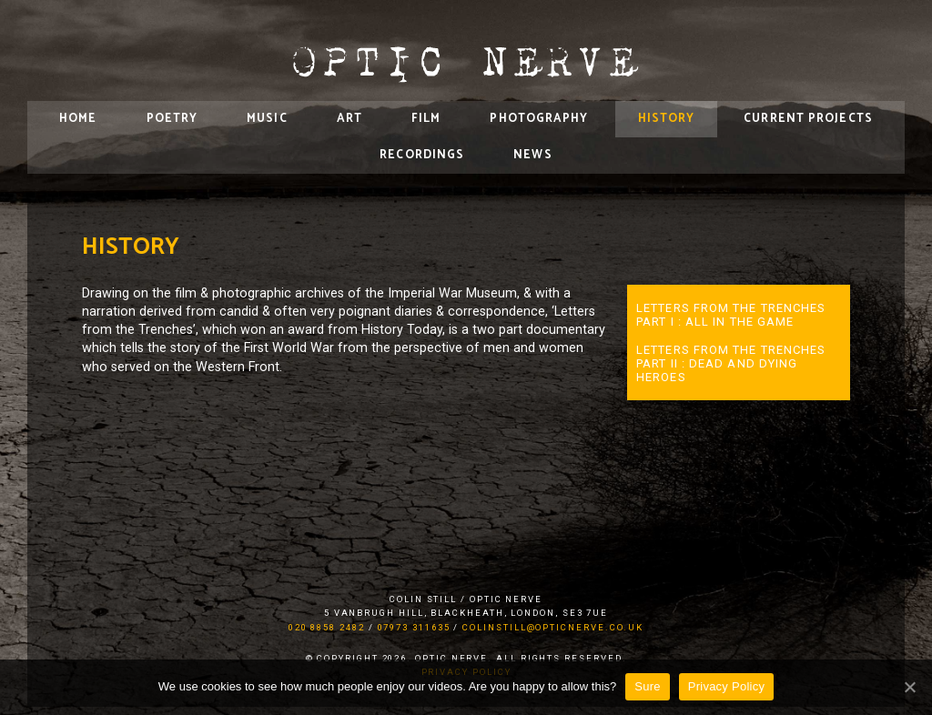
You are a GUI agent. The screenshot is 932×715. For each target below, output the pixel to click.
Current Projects (808, 118)
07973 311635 (414, 627)
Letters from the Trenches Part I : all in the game (731, 314)
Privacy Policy (726, 686)
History (666, 118)
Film (426, 118)
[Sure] (909, 687)
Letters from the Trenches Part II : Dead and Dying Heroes (731, 363)
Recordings (422, 155)
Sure (647, 686)
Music (267, 118)
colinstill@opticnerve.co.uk (552, 627)
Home (77, 118)
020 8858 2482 (327, 627)
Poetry (172, 118)
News (532, 155)
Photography (539, 118)
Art (349, 118)
